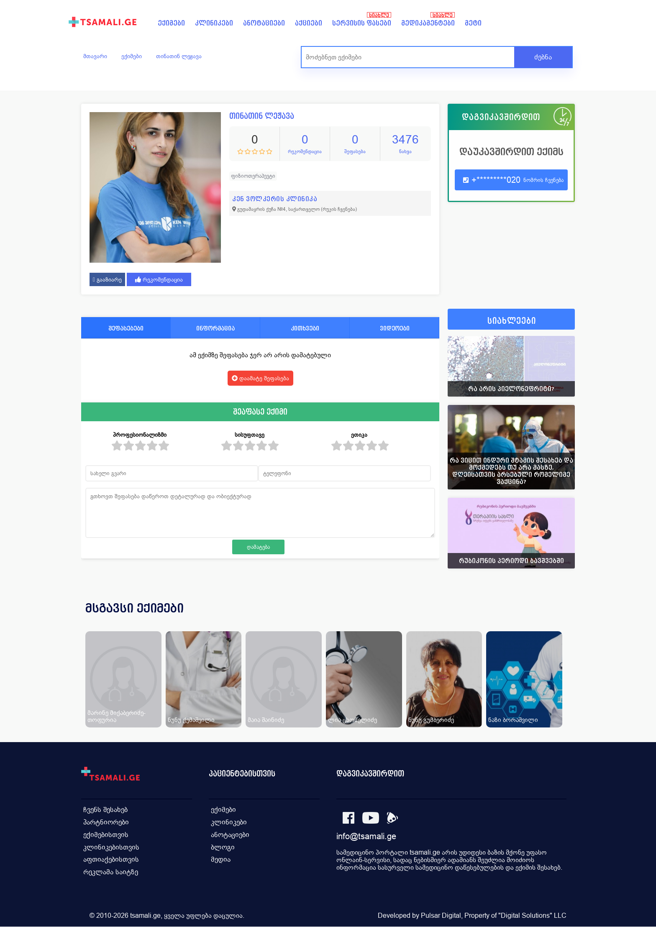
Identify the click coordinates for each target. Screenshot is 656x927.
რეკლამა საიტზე (110, 872)
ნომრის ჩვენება (543, 180)
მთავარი (95, 56)
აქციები (308, 23)
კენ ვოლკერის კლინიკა (274, 198)
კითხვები (305, 328)
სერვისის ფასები (361, 23)
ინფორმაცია (215, 328)
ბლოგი (223, 847)
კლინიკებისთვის (111, 847)
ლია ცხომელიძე (352, 719)
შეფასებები (126, 328)
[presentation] (556, 618)
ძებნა (543, 57)
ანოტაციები (264, 23)
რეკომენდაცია (159, 279)
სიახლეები (511, 321)
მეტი (473, 23)
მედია (221, 860)
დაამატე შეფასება (260, 378)
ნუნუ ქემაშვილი (191, 719)
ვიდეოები (395, 328)
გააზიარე (107, 279)
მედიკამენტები (428, 23)
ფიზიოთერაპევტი (253, 176)
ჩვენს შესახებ (105, 810)
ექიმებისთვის (105, 835)
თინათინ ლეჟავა (179, 56)
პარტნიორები (106, 822)
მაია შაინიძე (266, 719)
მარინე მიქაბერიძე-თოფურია (116, 716)
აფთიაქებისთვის (111, 860)
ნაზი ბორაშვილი (513, 719)
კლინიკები (214, 23)
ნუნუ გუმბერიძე (431, 719)
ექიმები (171, 23)
